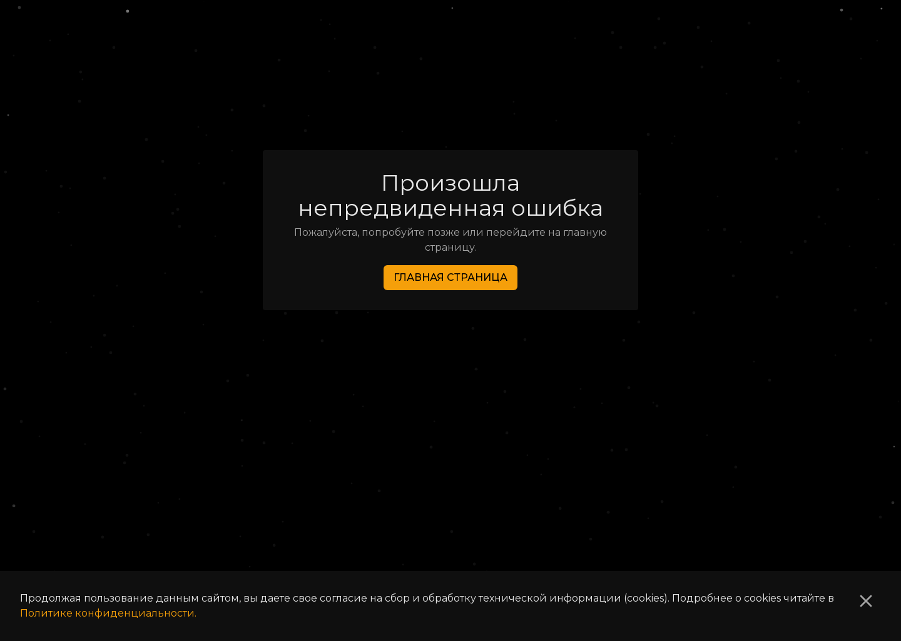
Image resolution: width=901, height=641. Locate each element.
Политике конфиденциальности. (108, 613)
